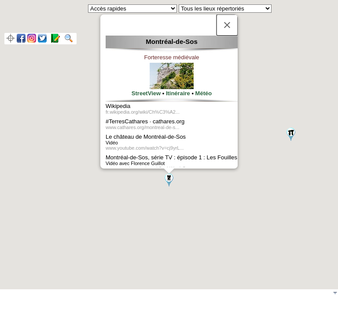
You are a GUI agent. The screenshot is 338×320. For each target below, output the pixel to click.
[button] (169, 180)
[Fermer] (227, 25)
